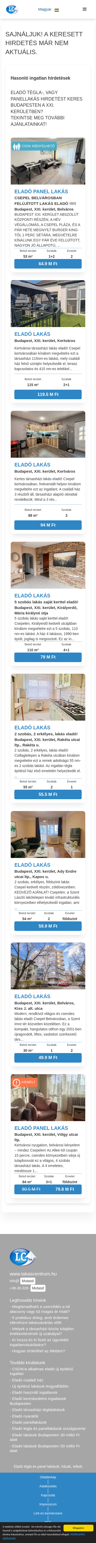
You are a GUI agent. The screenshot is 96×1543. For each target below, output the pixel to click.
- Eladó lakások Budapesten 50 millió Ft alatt (45, 1448)
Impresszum (48, 1504)
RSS (48, 1522)
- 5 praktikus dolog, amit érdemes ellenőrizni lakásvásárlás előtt (39, 1320)
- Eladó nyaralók (24, 1416)
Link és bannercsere (48, 1513)
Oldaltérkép (48, 1477)
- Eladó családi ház (26, 1380)
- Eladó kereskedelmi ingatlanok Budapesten (38, 1401)
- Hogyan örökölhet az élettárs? (37, 1351)
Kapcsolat (48, 1495)
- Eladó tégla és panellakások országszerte (48, 1428)
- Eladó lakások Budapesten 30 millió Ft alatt (45, 1437)
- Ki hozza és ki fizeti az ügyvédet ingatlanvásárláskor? (39, 1342)
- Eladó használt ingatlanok (34, 1392)
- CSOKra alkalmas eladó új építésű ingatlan (41, 1371)
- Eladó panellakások (28, 1422)
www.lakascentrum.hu (33, 1274)
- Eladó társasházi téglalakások (37, 1409)
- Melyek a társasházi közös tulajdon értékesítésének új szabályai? (42, 1331)
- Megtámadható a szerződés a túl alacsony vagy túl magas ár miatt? (40, 1309)
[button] (49, 9)
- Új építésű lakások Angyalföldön (39, 1386)
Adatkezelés (48, 1486)
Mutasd (28, 1281)
